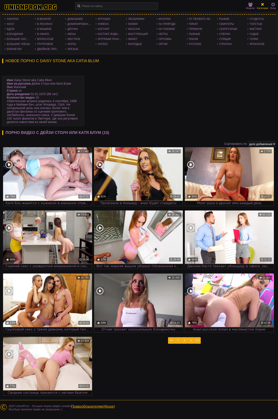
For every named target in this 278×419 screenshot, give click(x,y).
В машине (44, 29)
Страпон (225, 44)
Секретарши (228, 29)
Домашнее (75, 19)
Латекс (103, 44)
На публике (167, 29)
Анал (10, 24)
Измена (103, 24)
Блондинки (15, 34)
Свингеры (226, 24)
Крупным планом (110, 39)
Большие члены (18, 44)
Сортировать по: (235, 143)
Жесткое (73, 39)
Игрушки (104, 19)
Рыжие (224, 19)
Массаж (134, 29)
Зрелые (72, 49)
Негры (163, 34)
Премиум (195, 29)
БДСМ (10, 29)
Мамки (133, 24)
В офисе (43, 34)
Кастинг (104, 29)
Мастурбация (138, 34)
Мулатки (165, 19)
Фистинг (256, 29)
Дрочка (72, 29)
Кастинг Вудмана (110, 34)
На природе (167, 24)
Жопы (71, 44)
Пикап (193, 24)
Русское (195, 44)
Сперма (224, 34)
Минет (132, 39)
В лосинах (45, 24)
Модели (250, 6)
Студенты (257, 19)
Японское (257, 44)
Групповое (45, 44)
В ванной (44, 19)
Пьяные (194, 34)
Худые (254, 34)
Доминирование (79, 24)
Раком (193, 39)
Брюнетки (14, 49)
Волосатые (45, 39)
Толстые (256, 24)
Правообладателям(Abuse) (93, 406)
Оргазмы (165, 39)
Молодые (135, 44)
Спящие (225, 39)
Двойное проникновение (50, 49)
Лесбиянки (136, 19)
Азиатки (13, 19)
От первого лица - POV (202, 19)
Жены (71, 34)
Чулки (254, 39)
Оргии (163, 44)
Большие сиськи (19, 39)
